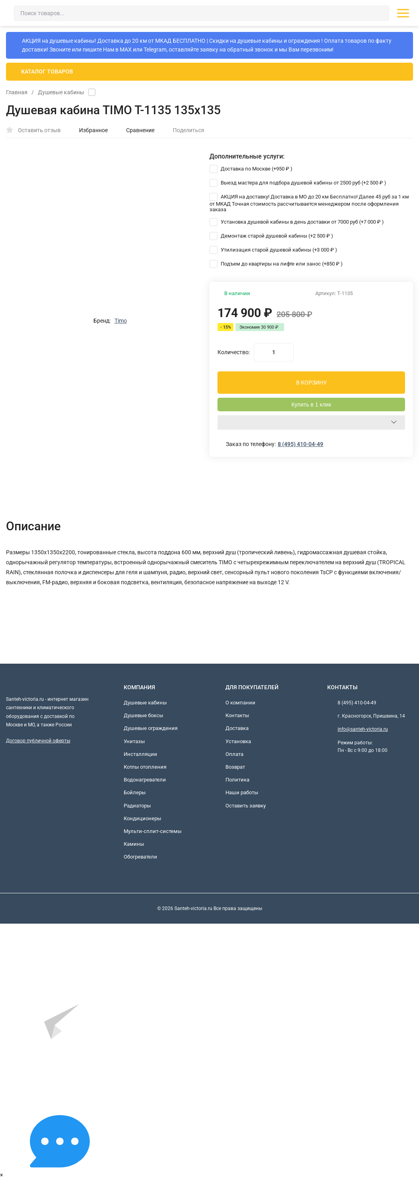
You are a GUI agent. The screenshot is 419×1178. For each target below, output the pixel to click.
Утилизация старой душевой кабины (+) (273, 250)
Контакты (237, 715)
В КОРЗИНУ (311, 382)
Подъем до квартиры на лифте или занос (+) (276, 264)
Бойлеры (135, 792)
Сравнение (136, 130)
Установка (238, 741)
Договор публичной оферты (38, 741)
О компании (240, 703)
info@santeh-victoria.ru (363, 729)
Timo (121, 320)
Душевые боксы (143, 715)
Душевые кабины (61, 92)
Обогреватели (140, 857)
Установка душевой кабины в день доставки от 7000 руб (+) (297, 222)
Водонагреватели (145, 780)
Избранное (89, 130)
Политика (237, 780)
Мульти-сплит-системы (153, 831)
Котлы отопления (145, 767)
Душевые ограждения (151, 728)
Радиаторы (137, 806)
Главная (17, 92)
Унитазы (134, 741)
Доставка (237, 728)
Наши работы (241, 792)
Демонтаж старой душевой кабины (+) (271, 236)
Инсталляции (140, 754)
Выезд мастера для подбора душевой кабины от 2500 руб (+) (298, 183)
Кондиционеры (142, 818)
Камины (134, 844)
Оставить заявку (245, 806)
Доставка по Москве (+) (251, 169)
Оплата (234, 754)
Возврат (235, 767)
